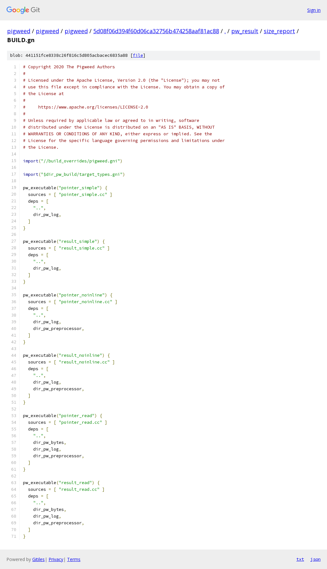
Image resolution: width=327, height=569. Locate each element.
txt (300, 559)
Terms (73, 559)
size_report (279, 31)
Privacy (56, 559)
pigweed (18, 31)
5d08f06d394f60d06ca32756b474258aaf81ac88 (156, 31)
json (315, 559)
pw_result (244, 31)
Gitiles (38, 559)
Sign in (314, 10)
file (138, 55)
